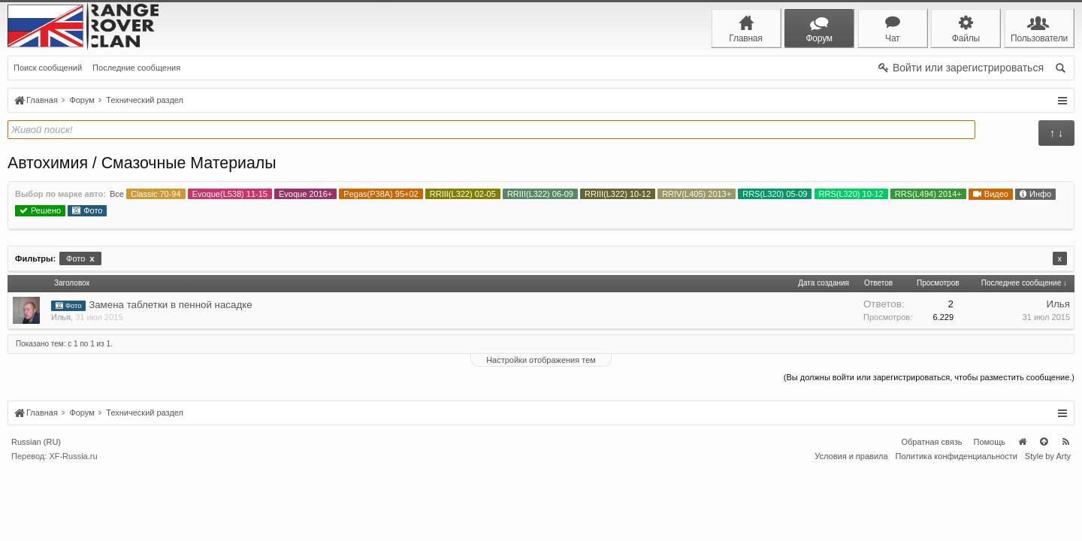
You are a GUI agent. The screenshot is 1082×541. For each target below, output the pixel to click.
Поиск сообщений (48, 67)
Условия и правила (851, 527)
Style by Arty (1048, 527)
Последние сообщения (136, 67)
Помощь (990, 513)
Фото (80, 258)
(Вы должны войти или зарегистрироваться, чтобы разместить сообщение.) (929, 377)
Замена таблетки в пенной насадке (170, 304)
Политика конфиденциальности (956, 527)
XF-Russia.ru (73, 527)
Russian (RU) (36, 513)
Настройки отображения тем (541, 359)
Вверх (1043, 513)
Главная (1022, 513)
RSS (1065, 513)
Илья (61, 317)
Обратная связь (931, 513)
